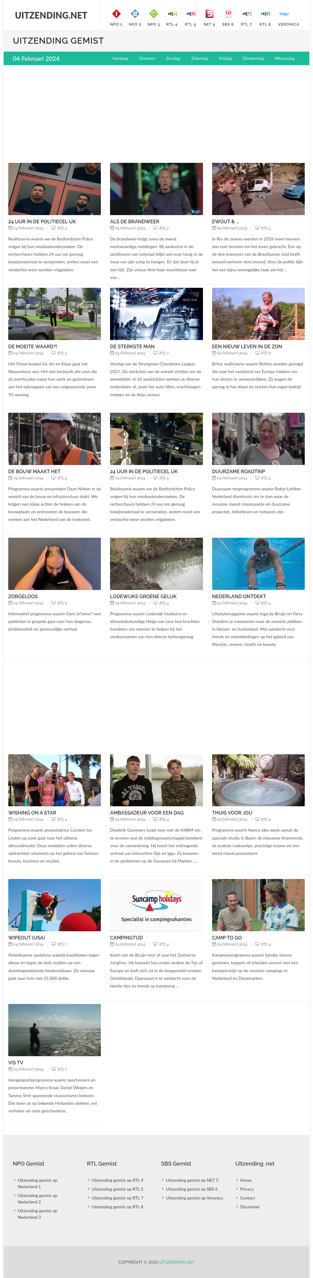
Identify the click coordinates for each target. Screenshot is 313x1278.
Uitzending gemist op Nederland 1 (37, 1183)
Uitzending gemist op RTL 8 (117, 1206)
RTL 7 (160, 353)
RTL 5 (59, 228)
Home (246, 1180)
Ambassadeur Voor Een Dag (147, 813)
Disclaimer (250, 1206)
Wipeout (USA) (26, 938)
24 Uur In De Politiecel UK (42, 222)
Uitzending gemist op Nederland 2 (37, 1198)
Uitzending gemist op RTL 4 (117, 1180)
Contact (247, 1197)
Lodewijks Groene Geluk (143, 596)
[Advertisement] (156, 114)
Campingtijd (126, 938)
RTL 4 (59, 353)
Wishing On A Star (32, 813)
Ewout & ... (225, 222)
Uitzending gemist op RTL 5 (117, 1189)
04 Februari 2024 (25, 228)
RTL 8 (263, 353)
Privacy (247, 1189)
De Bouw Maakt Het (34, 471)
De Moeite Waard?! (32, 347)
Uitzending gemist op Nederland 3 (37, 1214)
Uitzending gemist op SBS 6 (192, 1189)
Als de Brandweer (134, 222)
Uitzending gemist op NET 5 (192, 1180)
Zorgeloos (23, 596)
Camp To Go (227, 938)
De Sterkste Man (132, 347)
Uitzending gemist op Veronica (194, 1197)
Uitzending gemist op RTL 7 (117, 1197)
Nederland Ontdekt (239, 596)
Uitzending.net (177, 1262)
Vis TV (15, 1063)
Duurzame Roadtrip (238, 471)
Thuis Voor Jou (232, 813)
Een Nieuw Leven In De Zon (247, 347)
